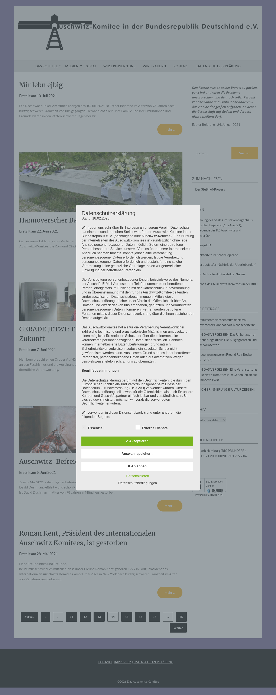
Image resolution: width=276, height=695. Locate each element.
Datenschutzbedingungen (137, 483)
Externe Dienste (152, 427)
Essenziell (93, 427)
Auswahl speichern (137, 453)
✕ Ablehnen (137, 466)
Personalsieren (137, 476)
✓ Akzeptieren (137, 441)
